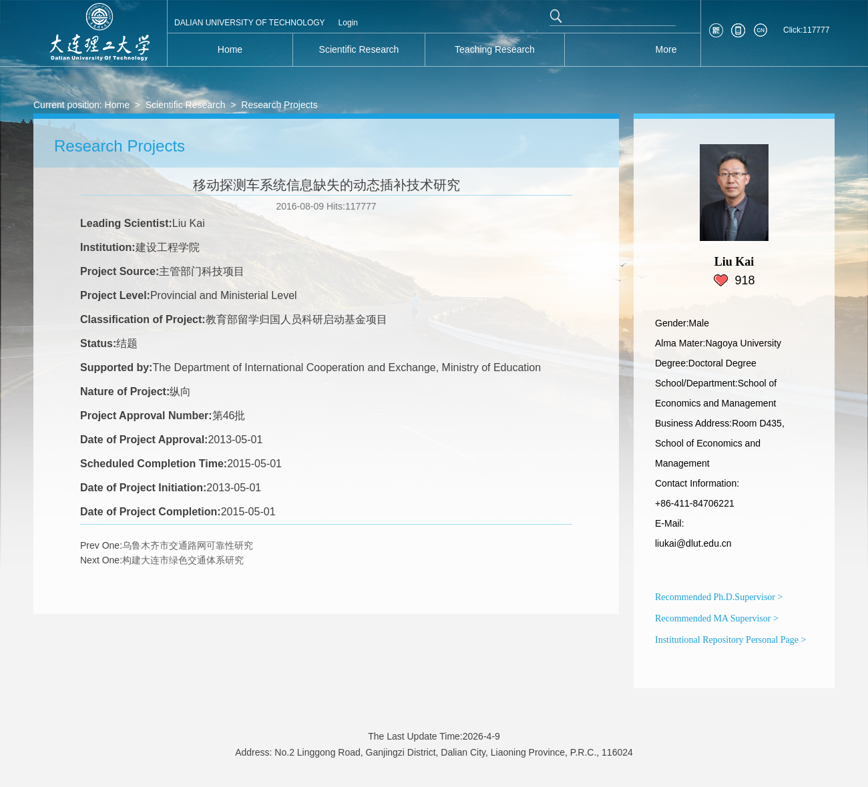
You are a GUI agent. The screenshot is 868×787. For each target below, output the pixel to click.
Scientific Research (186, 104)
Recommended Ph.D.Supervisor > (719, 597)
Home (117, 104)
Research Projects (279, 104)
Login (348, 22)
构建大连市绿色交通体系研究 (183, 560)
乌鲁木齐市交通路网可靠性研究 (187, 545)
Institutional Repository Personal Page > (730, 640)
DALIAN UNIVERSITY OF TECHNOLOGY (249, 22)
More (666, 49)
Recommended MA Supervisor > (717, 618)
